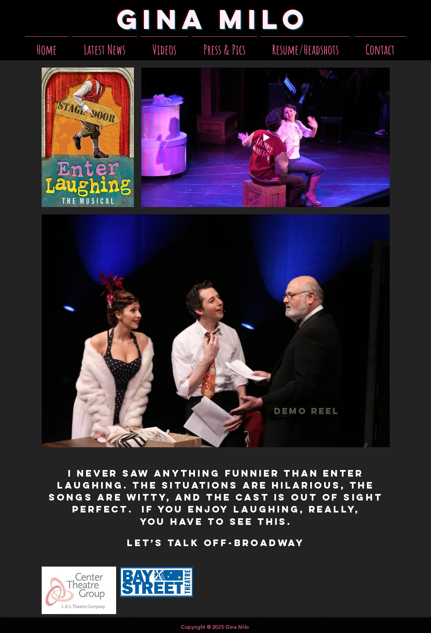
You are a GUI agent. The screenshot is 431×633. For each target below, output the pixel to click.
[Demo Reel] (307, 411)
